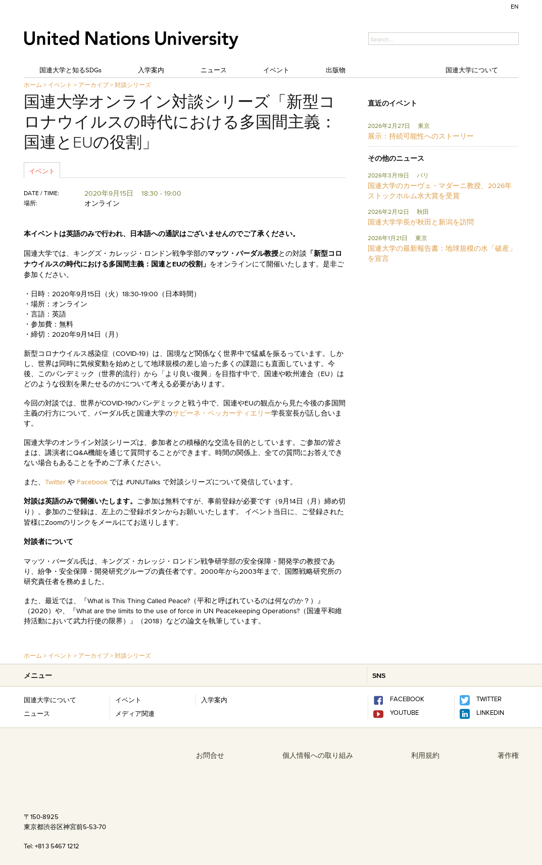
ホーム (33, 84)
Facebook (92, 482)
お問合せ (210, 755)
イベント (276, 69)
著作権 (508, 755)
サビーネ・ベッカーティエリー (221, 413)
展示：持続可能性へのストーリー (421, 136)
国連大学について (472, 69)
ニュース (214, 69)
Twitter (56, 482)
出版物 (336, 69)
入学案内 (151, 69)
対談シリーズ (133, 84)
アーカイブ (93, 84)
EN (515, 6)
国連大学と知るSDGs (70, 69)
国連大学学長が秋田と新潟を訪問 (421, 222)
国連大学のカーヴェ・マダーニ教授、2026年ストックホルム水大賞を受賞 (440, 190)
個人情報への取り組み (317, 755)
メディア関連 (135, 713)
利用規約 (425, 755)
